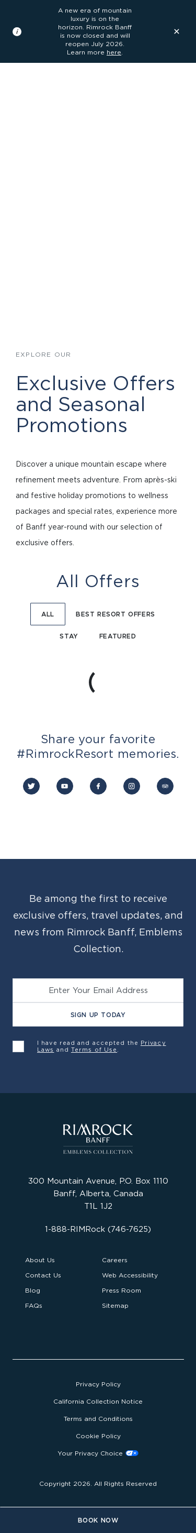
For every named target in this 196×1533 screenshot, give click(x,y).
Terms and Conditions (98, 1418)
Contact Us (43, 1275)
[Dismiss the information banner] (176, 31)
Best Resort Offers (115, 614)
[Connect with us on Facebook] (98, 786)
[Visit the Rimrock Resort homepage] (55, 93)
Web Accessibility (130, 1275)
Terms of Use (94, 1049)
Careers (115, 1259)
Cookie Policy (98, 1435)
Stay (69, 636)
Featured (117, 636)
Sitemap (115, 1305)
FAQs (33, 1305)
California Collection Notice (98, 1401)
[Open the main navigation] (177, 93)
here (114, 52)
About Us (40, 1259)
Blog (32, 1290)
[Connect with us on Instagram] (131, 786)
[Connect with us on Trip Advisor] (165, 786)
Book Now (98, 1520)
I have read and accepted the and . (101, 1046)
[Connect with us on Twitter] (31, 786)
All (47, 614)
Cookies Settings (98, 1453)
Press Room (121, 1290)
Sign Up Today (98, 1014)
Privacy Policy (98, 1384)
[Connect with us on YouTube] (64, 786)
